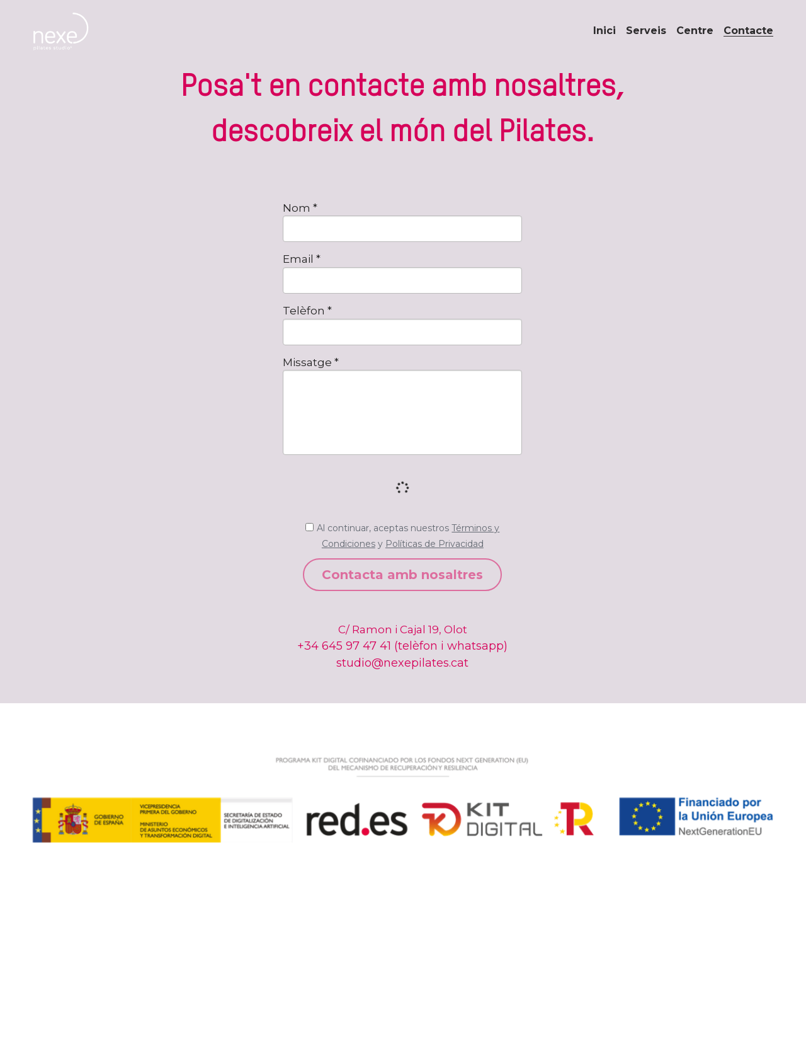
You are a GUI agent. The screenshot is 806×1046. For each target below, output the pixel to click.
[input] (402, 229)
